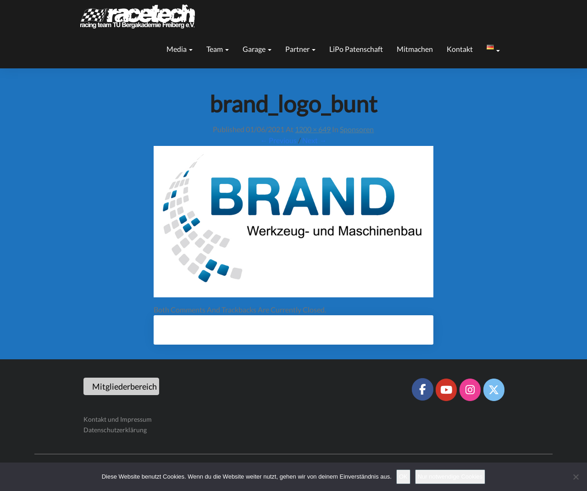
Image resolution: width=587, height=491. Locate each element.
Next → (314, 140)
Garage (257, 49)
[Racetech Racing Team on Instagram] (470, 390)
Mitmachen (415, 49)
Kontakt (460, 49)
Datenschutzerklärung (115, 430)
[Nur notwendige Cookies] (575, 476)
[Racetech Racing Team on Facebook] (422, 389)
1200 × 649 (313, 129)
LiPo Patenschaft (356, 49)
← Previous (278, 140)
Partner (300, 49)
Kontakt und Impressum (117, 419)
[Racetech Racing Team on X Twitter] (493, 390)
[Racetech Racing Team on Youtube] (446, 390)
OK (403, 476)
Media (179, 49)
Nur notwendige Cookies (450, 476)
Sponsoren (357, 129)
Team (217, 49)
